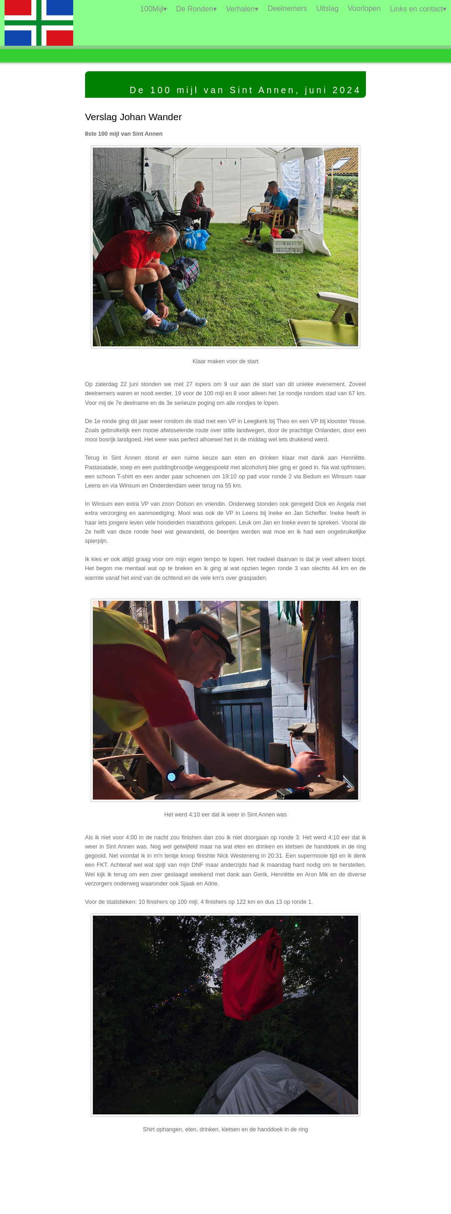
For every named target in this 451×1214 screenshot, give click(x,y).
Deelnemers (287, 8)
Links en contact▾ (418, 9)
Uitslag (327, 8)
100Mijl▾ (153, 9)
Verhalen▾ (242, 9)
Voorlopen (364, 8)
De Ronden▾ (196, 9)
